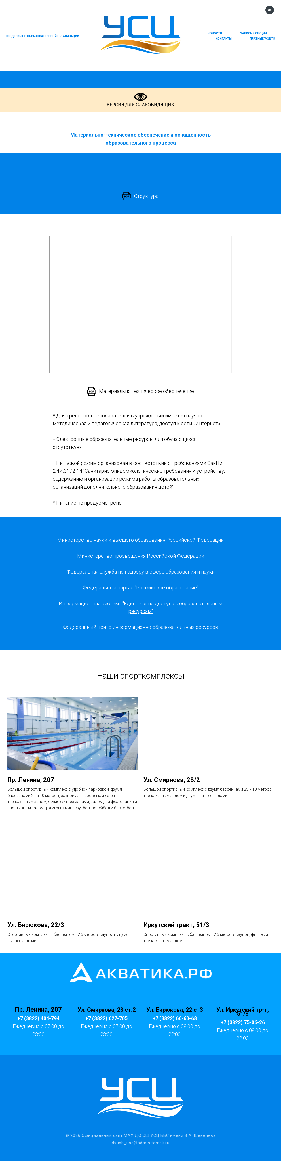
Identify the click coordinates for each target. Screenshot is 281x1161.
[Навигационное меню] (10, 79)
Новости (215, 33)
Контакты (224, 38)
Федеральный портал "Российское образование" (140, 588)
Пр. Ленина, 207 (38, 1009)
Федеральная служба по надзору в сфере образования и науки (140, 572)
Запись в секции (253, 33)
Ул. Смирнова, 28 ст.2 (106, 1009)
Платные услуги (262, 38)
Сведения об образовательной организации (42, 36)
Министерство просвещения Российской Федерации (140, 556)
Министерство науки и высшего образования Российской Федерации (140, 540)
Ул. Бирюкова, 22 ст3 (174, 1009)
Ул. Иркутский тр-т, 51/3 (242, 1011)
